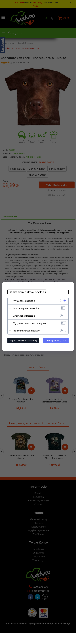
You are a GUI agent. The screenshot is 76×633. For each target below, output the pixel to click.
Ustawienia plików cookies (26, 292)
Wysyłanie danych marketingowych (30, 323)
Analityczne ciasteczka (24, 315)
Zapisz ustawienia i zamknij (23, 340)
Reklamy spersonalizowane (27, 330)
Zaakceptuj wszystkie (55, 340)
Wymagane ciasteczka (24, 300)
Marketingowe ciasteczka (26, 308)
